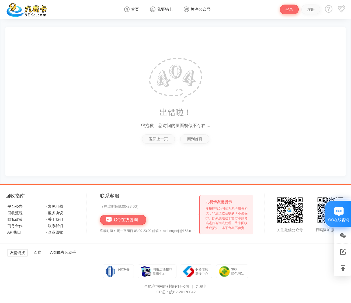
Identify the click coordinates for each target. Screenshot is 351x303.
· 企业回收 (54, 232)
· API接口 (13, 232)
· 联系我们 (54, 226)
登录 (289, 9)
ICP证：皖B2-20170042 (175, 292)
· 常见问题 (54, 206)
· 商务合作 (14, 226)
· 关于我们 (54, 219)
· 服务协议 (54, 213)
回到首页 (194, 139)
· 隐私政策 (14, 219)
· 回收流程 (14, 213)
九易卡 (201, 286)
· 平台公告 (14, 206)
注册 (311, 9)
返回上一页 (158, 139)
